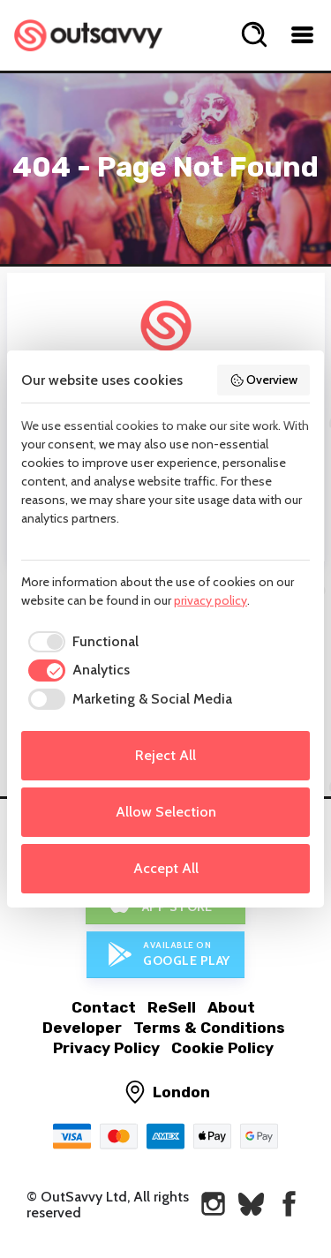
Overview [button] (263, 380)
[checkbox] (80, 641)
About (231, 1007)
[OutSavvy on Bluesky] (251, 1203)
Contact (103, 1007)
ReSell (171, 1007)
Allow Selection (166, 811)
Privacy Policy (106, 1048)
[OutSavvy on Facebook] (289, 1203)
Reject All (165, 755)
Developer (82, 1027)
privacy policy (210, 600)
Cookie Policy (222, 1048)
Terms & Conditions (209, 1027)
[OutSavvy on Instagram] (213, 1203)
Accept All (166, 868)
